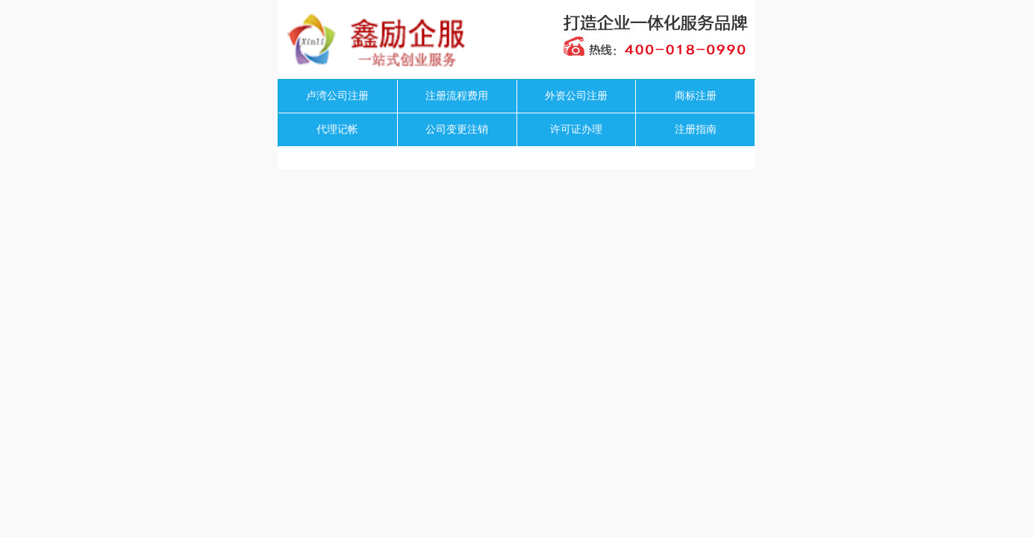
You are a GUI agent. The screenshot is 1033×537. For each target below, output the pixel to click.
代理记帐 (337, 129)
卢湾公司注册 (337, 95)
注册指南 (696, 129)
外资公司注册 (576, 95)
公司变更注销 (456, 129)
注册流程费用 (456, 95)
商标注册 (696, 95)
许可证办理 (576, 129)
